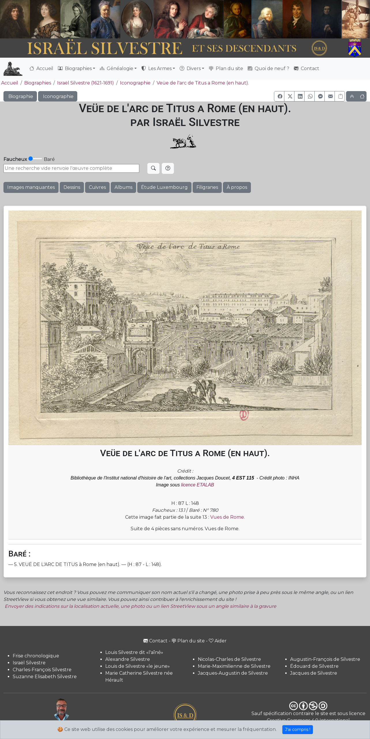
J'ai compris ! (297, 729)
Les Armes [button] (156, 68)
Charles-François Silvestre (42, 669)
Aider (218, 641)
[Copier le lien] (340, 96)
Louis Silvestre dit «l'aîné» (134, 652)
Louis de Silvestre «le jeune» (137, 666)
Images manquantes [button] (31, 187)
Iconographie (135, 83)
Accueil (41, 68)
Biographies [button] (75, 68)
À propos (237, 187)
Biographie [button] (20, 96)
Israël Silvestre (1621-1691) (85, 83)
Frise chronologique (36, 656)
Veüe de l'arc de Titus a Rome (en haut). (203, 83)
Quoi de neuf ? (268, 68)
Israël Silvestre (29, 662)
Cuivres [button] (97, 187)
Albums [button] (123, 187)
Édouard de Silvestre (314, 666)
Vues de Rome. (227, 517)
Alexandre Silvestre (127, 659)
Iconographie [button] (58, 96)
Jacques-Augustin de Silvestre (233, 673)
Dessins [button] (71, 187)
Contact (306, 68)
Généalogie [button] (116, 68)
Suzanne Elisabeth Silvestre (45, 676)
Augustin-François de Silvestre (325, 659)
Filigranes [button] (207, 187)
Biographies (37, 83)
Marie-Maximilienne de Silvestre (234, 666)
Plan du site (226, 68)
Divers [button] (190, 68)
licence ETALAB (197, 484)
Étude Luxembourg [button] (164, 187)
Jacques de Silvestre (313, 673)
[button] (279, 96)
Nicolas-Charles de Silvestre (229, 659)
